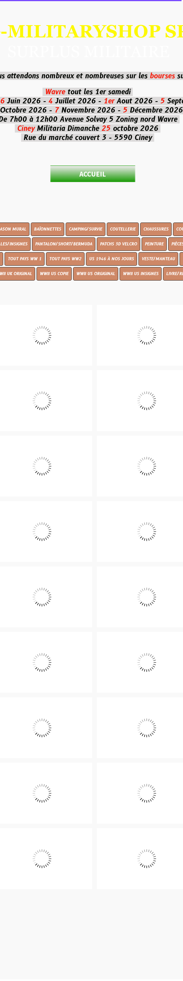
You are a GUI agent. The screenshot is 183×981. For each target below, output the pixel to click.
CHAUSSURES (155, 229)
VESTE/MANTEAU (158, 258)
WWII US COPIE (54, 273)
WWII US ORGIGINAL (95, 273)
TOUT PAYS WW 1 (24, 258)
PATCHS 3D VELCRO (118, 244)
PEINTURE (154, 244)
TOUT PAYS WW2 (65, 258)
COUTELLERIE (123, 229)
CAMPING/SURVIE (85, 229)
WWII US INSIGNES (140, 273)
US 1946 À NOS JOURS (111, 258)
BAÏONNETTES (47, 229)
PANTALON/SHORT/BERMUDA (63, 244)
